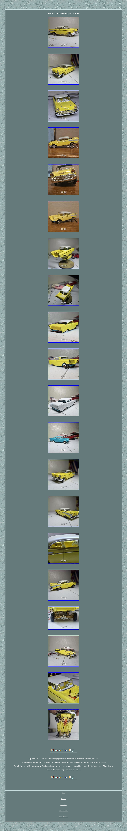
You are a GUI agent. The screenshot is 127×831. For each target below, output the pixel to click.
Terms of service (63, 816)
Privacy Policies (63, 810)
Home (63, 793)
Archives (63, 799)
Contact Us (63, 805)
